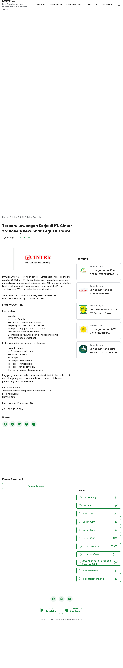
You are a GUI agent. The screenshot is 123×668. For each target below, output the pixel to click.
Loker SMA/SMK (98, 554)
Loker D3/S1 (98, 538)
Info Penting (98, 497)
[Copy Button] (34, 424)
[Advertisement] (61, 20)
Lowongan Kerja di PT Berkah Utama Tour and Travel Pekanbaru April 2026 (104, 350)
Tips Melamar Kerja (98, 578)
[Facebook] (5, 424)
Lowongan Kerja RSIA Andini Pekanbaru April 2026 (103, 272)
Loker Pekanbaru (98, 546)
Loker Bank (98, 530)
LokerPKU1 (77, 619)
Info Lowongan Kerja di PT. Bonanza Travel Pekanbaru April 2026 (103, 311)
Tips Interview (98, 570)
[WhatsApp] (12, 424)
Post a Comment (37, 485)
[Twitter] (19, 424)
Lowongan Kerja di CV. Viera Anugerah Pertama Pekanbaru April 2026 (103, 331)
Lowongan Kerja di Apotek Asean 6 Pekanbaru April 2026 (102, 291)
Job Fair (98, 505)
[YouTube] (70, 599)
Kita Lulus (98, 513)
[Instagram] (62, 599)
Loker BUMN (98, 522)
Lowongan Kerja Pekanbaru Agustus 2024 (98, 563)
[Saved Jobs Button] (119, 4)
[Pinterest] (26, 424)
